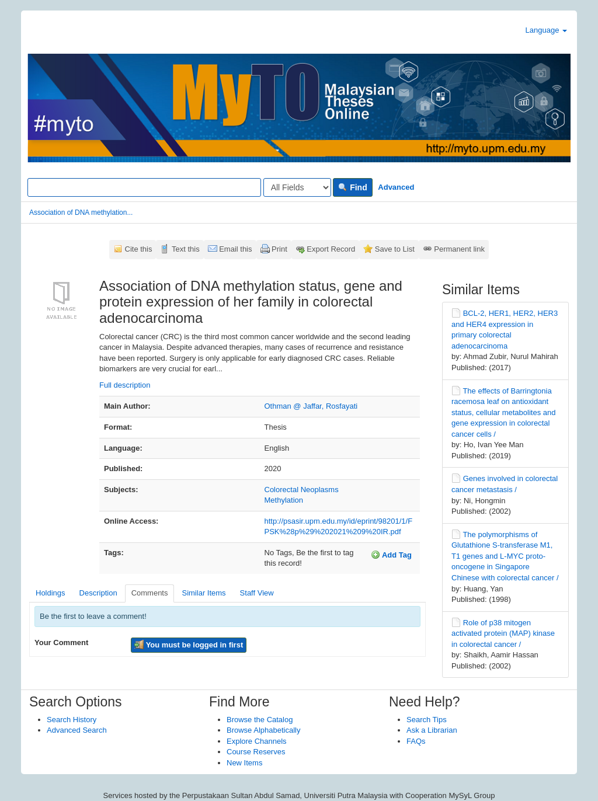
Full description (124, 385)
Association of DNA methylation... (81, 212)
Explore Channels (257, 741)
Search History (71, 719)
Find (352, 187)
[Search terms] (144, 187)
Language (546, 30)
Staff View (257, 592)
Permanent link (459, 249)
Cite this (138, 249)
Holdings (50, 592)
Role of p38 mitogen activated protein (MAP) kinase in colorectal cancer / (503, 633)
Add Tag (391, 554)
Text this (186, 249)
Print (279, 249)
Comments (149, 592)
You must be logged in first (188, 644)
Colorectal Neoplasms (302, 489)
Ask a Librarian (431, 730)
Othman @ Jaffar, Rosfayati (311, 406)
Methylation (284, 500)
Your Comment (61, 642)
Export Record (331, 249)
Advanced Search (77, 730)
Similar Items (203, 592)
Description (98, 592)
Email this (235, 249)
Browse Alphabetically (263, 730)
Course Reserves (256, 751)
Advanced (396, 187)
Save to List (395, 249)
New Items (244, 762)
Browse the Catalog (260, 719)
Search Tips (426, 719)
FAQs (416, 741)
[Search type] (297, 187)
